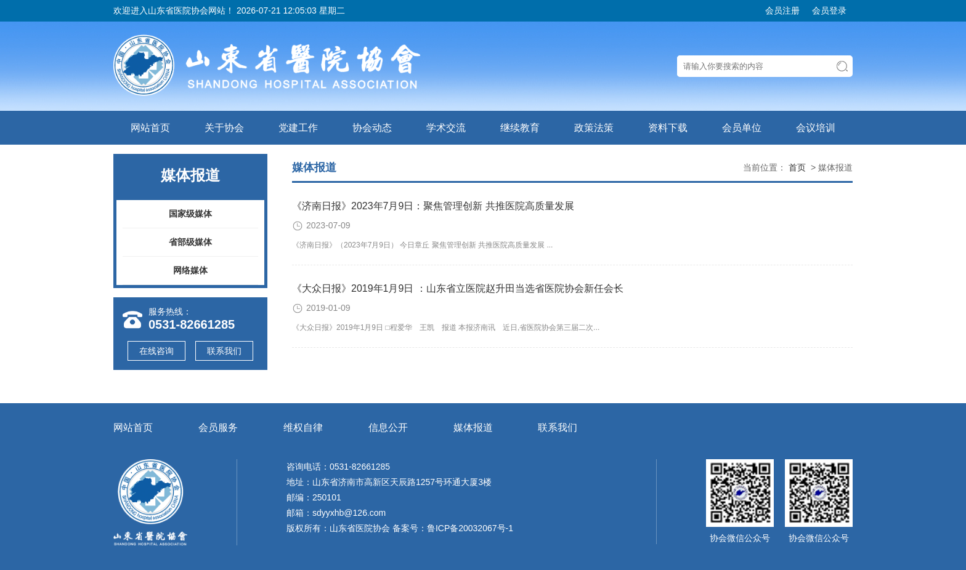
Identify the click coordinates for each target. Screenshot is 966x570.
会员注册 (782, 10)
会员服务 (218, 427)
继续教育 (520, 127)
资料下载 (668, 127)
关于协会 (224, 127)
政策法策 (594, 127)
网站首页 (150, 127)
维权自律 (303, 427)
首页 (797, 167)
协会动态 (372, 127)
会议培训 (815, 127)
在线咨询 (156, 351)
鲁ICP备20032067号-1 (470, 528)
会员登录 (829, 10)
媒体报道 (473, 427)
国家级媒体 (190, 214)
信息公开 (388, 427)
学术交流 (446, 127)
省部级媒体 (190, 242)
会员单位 (741, 127)
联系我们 (224, 351)
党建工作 (298, 127)
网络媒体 (190, 270)
